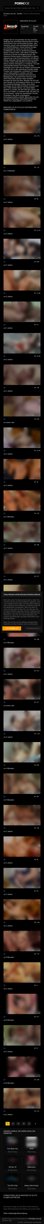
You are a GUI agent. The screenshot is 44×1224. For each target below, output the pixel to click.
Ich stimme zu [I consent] (11, 628)
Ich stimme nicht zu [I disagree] (33, 628)
